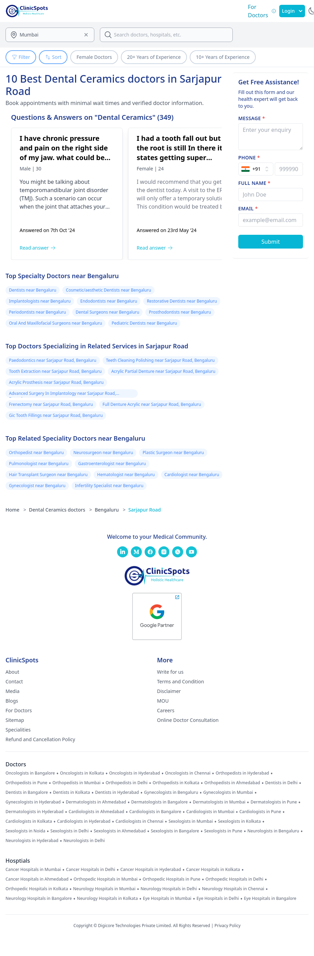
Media (13, 691)
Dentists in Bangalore (27, 792)
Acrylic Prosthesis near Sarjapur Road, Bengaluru (56, 382)
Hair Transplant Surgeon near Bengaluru (48, 474)
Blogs (12, 700)
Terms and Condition (180, 681)
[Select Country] (255, 169)
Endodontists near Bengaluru (108, 301)
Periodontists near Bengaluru (37, 312)
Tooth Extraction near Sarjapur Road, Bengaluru (55, 371)
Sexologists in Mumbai (190, 821)
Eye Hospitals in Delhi (218, 898)
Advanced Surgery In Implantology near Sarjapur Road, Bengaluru (62, 394)
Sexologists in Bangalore (175, 831)
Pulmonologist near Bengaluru (39, 463)
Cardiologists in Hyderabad (84, 821)
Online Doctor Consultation (188, 720)
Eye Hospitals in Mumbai (167, 898)
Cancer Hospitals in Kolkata (213, 869)
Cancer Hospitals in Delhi (90, 869)
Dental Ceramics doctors (60, 509)
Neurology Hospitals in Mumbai (104, 889)
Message (251, 118)
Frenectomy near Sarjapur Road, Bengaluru (51, 404)
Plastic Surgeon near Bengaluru (173, 452)
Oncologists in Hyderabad (134, 773)
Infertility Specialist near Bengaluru (109, 485)
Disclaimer (169, 691)
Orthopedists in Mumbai (76, 783)
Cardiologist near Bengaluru (192, 474)
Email (248, 208)
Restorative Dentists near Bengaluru (182, 301)
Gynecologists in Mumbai (228, 792)
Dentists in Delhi (281, 783)
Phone (249, 157)
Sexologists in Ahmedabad (120, 831)
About (12, 672)
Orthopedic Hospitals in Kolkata (37, 889)
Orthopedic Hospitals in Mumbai (106, 879)
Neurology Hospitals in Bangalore (39, 898)
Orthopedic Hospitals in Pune (171, 879)
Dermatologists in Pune (274, 802)
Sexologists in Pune (223, 831)
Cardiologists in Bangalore (155, 812)
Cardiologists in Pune (260, 812)
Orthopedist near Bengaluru (36, 452)
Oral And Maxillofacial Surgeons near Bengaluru (55, 323)
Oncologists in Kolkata (82, 773)
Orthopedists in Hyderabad (242, 773)
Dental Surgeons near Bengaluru (107, 312)
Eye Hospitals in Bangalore (270, 898)
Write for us (170, 672)
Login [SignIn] (292, 11)
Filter (21, 57)
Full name (254, 183)
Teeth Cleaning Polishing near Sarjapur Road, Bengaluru (160, 360)
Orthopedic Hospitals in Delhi (234, 879)
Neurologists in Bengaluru (273, 831)
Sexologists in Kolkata (239, 821)
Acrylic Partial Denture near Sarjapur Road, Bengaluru (163, 371)
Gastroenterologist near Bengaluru (112, 463)
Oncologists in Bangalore (30, 773)
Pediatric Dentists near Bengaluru (144, 323)
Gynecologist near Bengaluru (37, 485)
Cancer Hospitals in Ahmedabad (37, 879)
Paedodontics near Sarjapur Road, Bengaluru (52, 360)
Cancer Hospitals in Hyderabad (150, 869)
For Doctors (19, 710)
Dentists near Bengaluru (32, 290)
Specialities (18, 729)
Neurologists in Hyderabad (32, 840)
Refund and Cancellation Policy (40, 739)
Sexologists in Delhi (69, 831)
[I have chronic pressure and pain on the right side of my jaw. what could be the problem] (69, 194)
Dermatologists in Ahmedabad (96, 802)
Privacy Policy (227, 925)
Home (16, 509)
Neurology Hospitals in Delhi (168, 889)
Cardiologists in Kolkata (29, 821)
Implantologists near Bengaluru (40, 301)
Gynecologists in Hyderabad (33, 802)
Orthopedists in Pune (26, 783)
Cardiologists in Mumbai (210, 812)
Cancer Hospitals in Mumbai (33, 869)
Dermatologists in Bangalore (159, 802)
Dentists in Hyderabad (117, 792)
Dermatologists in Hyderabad (35, 812)
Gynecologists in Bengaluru (171, 792)
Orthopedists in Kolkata (176, 783)
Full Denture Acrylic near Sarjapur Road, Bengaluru (152, 404)
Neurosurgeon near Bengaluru (103, 452)
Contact (14, 681)
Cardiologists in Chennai (140, 821)
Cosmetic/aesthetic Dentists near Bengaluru (108, 290)
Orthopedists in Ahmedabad (232, 783)
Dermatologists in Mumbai (219, 802)
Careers (165, 710)
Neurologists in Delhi (84, 840)
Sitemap (15, 720)
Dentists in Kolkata (71, 792)
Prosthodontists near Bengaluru (180, 312)
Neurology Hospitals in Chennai (233, 889)
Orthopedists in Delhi (127, 783)
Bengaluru (110, 509)
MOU (163, 700)
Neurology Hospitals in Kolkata (107, 898)
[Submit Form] (270, 242)
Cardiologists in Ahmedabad (96, 812)
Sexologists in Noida (25, 831)
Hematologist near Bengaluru (126, 474)
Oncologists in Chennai (188, 773)
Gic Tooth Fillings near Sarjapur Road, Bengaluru (56, 415)
